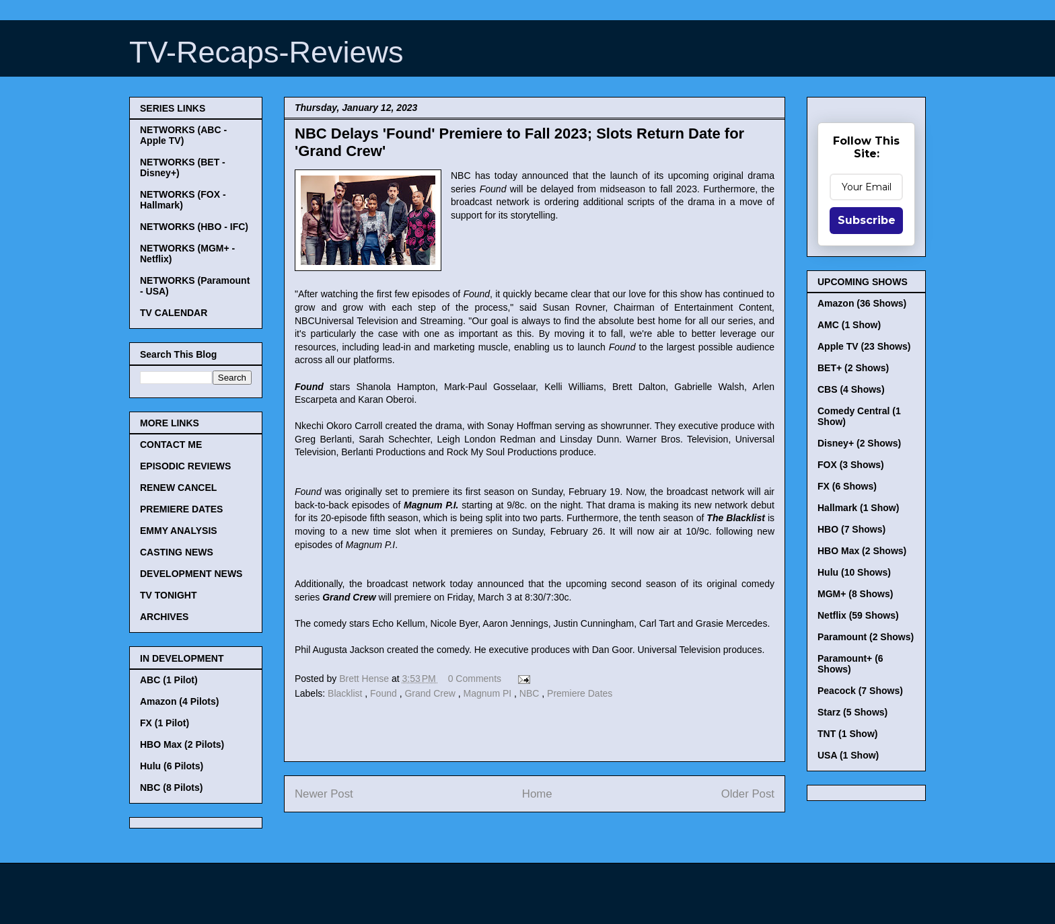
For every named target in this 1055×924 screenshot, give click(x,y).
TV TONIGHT (168, 595)
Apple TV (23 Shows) (863, 346)
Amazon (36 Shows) (861, 303)
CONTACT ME (171, 444)
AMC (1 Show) (849, 324)
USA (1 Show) (848, 755)
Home (537, 793)
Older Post (747, 793)
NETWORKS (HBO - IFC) (194, 226)
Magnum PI (489, 693)
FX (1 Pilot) (164, 723)
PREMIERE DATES (181, 509)
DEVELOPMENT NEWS (191, 573)
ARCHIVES (164, 616)
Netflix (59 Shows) (858, 615)
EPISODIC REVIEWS (185, 466)
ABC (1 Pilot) (169, 680)
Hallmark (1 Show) (858, 507)
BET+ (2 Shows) (853, 367)
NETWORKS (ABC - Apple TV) (183, 135)
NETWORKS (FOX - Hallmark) (183, 199)
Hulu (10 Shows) (854, 572)
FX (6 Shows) (847, 486)
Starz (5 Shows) (852, 712)
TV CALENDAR (173, 312)
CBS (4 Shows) (851, 389)
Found (385, 693)
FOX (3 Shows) (850, 464)
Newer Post (324, 793)
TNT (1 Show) (847, 733)
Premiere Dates (579, 693)
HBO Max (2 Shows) (861, 550)
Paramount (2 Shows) (865, 636)
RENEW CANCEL (178, 487)
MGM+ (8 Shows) (855, 593)
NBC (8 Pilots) (171, 787)
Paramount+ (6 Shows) (850, 664)
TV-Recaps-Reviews (266, 52)
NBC (530, 693)
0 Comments (474, 678)
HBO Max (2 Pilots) (182, 744)
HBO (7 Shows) (851, 529)
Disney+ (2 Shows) (859, 443)
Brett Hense (365, 678)
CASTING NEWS (176, 552)
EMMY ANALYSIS (178, 530)
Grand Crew (431, 693)
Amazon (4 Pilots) (179, 701)
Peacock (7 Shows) (860, 690)
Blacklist (346, 693)
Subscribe (867, 220)
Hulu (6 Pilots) (171, 766)
